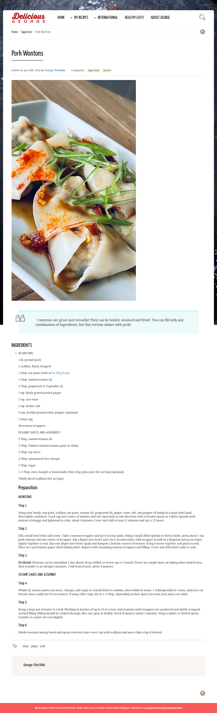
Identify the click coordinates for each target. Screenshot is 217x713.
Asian (25, 646)
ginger (34, 646)
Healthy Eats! (134, 18)
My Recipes (81, 18)
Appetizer (26, 32)
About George (160, 18)
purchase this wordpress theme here (163, 708)
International (108, 18)
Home (61, 18)
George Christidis (55, 70)
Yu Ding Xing (60, 373)
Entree (107, 70)
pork (42, 646)
